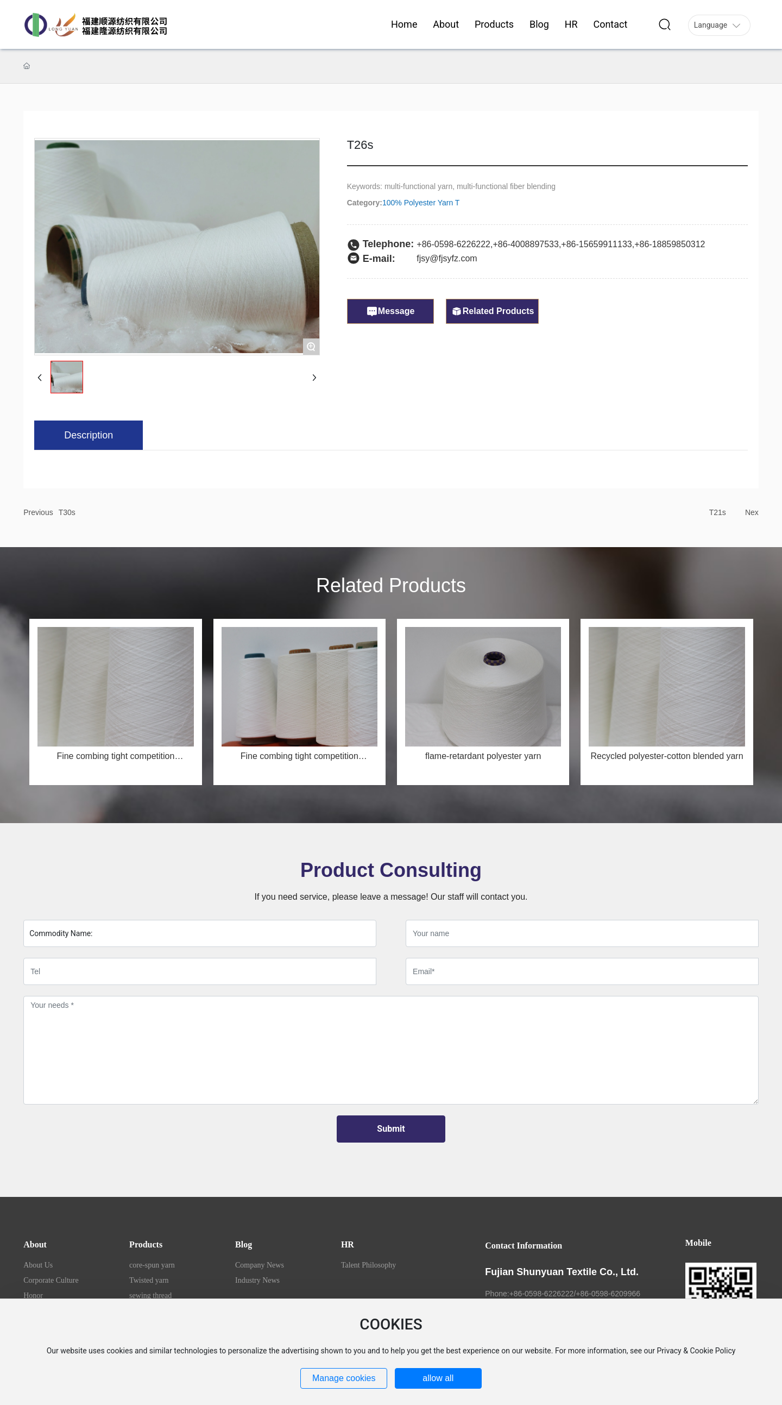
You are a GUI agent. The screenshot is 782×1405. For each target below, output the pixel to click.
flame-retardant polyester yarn (483, 756)
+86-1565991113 (594, 244)
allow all (437, 1378)
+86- (501, 244)
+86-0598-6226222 (453, 244)
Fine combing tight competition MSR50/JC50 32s (299, 760)
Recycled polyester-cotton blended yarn (667, 756)
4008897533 (534, 244)
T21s (717, 512)
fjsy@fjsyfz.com (447, 258)
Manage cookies (344, 1378)
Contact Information (523, 1245)
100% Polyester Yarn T (420, 202)
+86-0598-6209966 (608, 1293)
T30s (67, 512)
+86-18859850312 (669, 244)
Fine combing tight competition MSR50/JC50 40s (115, 760)
